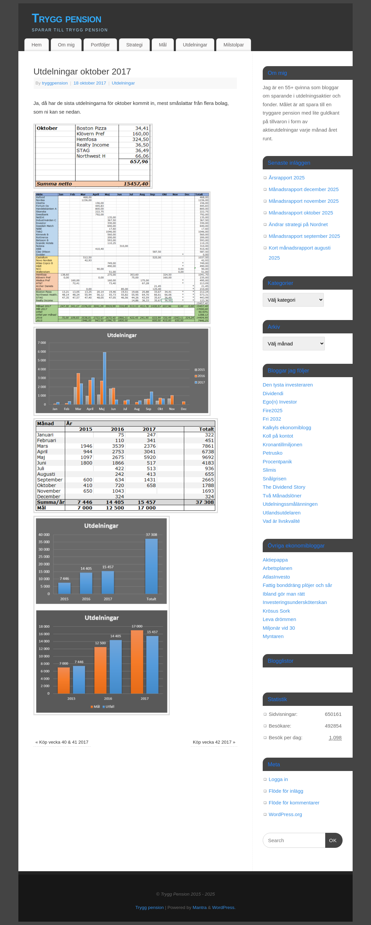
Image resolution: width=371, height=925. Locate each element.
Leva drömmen (279, 619)
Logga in (278, 779)
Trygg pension (66, 18)
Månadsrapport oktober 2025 (301, 212)
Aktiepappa (275, 560)
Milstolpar (234, 44)
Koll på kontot (278, 436)
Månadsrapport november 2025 (304, 201)
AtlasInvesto (276, 577)
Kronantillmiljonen (282, 444)
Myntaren (273, 636)
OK (331, 839)
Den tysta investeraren (288, 385)
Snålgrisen (274, 478)
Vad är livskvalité (281, 521)
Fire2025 (272, 410)
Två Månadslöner (282, 495)
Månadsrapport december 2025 (304, 189)
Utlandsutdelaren (281, 512)
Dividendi (273, 393)
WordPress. (224, 907)
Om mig (66, 44)
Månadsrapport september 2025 (304, 236)
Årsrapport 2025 (287, 177)
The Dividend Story (284, 487)
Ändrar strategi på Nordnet (298, 224)
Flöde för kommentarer (294, 802)
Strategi (134, 44)
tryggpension (55, 83)
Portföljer (100, 44)
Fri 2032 (272, 419)
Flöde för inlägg (286, 791)
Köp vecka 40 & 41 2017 (61, 742)
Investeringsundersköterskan (295, 602)
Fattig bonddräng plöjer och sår (297, 585)
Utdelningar (195, 44)
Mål (163, 44)
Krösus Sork (276, 611)
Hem (36, 44)
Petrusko (272, 453)
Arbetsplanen (277, 568)
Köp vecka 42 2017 (214, 742)
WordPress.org (285, 814)
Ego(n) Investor (280, 402)
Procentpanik (277, 461)
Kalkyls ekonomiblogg (287, 427)
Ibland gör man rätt (284, 594)
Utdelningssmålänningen (290, 504)
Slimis (269, 470)
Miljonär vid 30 (279, 628)
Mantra (200, 907)
